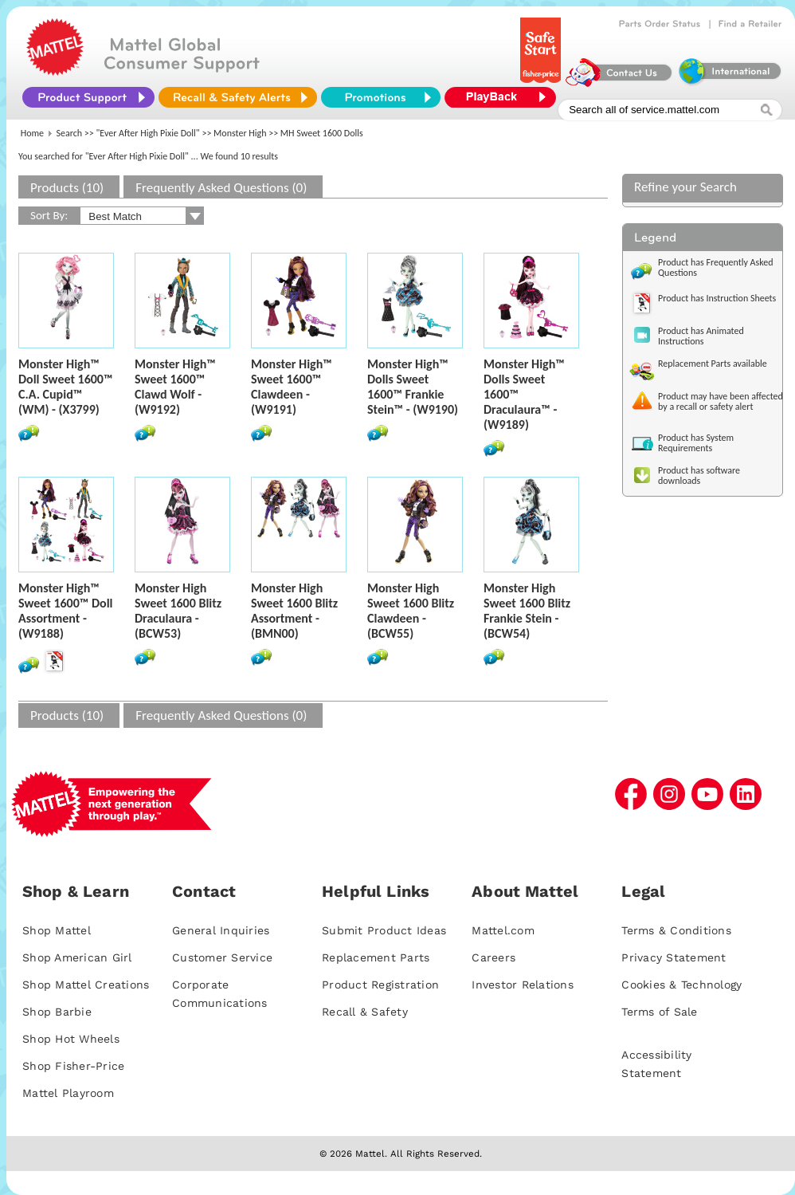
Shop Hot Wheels (70, 1038)
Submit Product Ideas (384, 930)
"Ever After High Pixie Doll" (148, 133)
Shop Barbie (57, 1011)
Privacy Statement (673, 957)
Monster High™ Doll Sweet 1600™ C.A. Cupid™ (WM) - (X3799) (65, 386)
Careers (493, 957)
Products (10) (67, 187)
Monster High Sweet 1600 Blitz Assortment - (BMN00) (294, 610)
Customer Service (222, 957)
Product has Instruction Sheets (717, 298)
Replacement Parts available (712, 363)
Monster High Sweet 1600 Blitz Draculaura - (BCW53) (178, 610)
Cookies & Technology (681, 984)
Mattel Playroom (68, 1093)
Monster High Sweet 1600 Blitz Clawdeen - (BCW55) (410, 610)
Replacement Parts (375, 957)
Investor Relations (523, 984)
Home (32, 133)
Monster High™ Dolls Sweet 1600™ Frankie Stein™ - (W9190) (412, 386)
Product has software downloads (699, 475)
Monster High (239, 133)
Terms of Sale (659, 1011)
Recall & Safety (365, 1011)
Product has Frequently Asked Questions (715, 267)
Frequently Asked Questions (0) (221, 187)
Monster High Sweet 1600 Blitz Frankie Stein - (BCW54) (527, 610)
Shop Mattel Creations (85, 984)
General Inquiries (220, 930)
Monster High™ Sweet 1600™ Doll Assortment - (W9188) (65, 610)
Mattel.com (503, 930)
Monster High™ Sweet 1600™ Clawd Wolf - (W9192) (175, 386)
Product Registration (380, 984)
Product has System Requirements (696, 443)
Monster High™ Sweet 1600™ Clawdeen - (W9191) (291, 386)
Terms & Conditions (676, 930)
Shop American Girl (77, 957)
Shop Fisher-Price (73, 1065)
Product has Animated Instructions (701, 336)
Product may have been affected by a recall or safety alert (720, 401)
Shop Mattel (56, 930)
